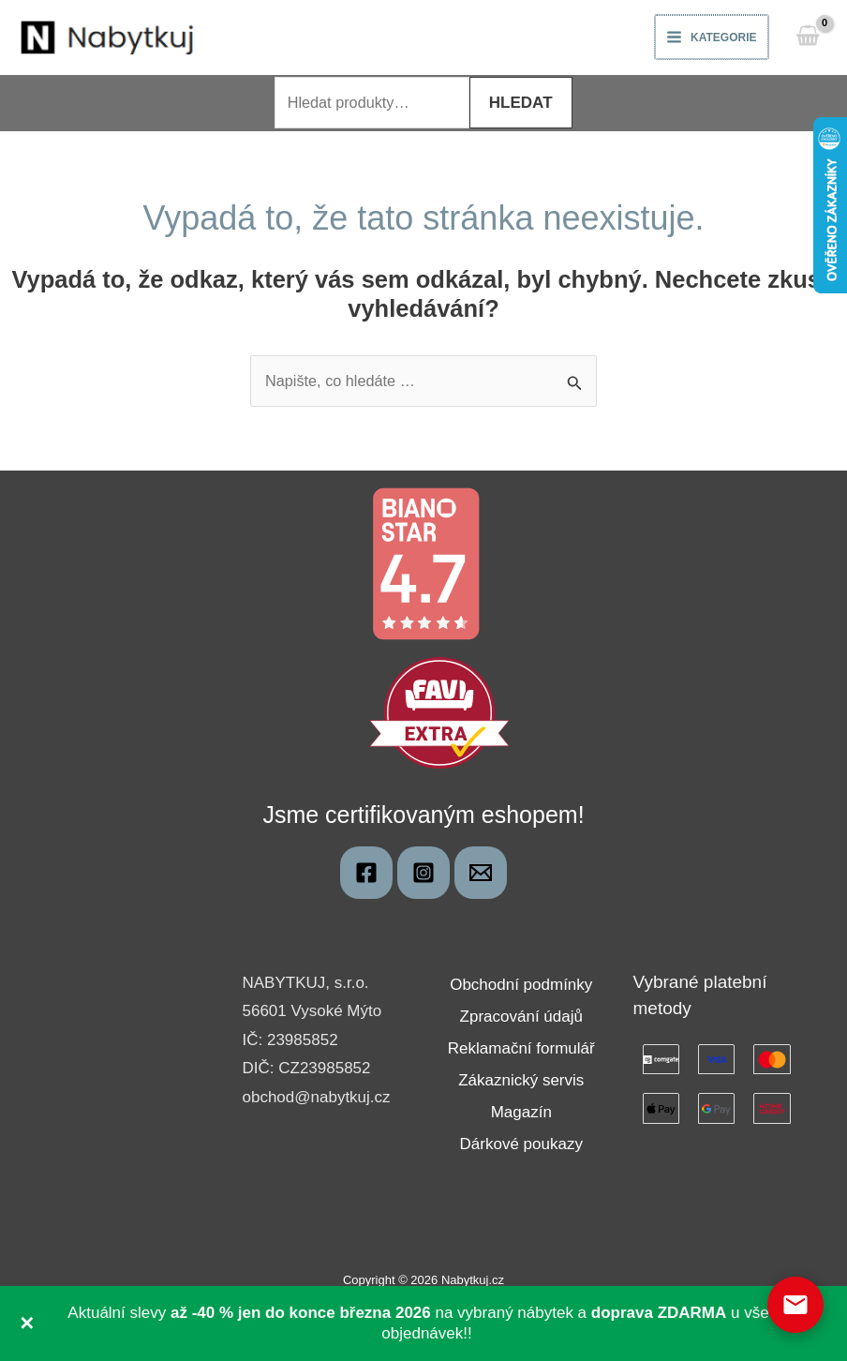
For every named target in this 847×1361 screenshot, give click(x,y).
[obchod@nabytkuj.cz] (481, 875)
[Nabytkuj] (365, 875)
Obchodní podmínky (521, 987)
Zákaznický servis (521, 1083)
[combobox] (372, 105)
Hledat (525, 105)
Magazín (521, 1115)
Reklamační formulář (521, 1051)
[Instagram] (423, 875)
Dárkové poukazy (521, 1147)
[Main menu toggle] (710, 38)
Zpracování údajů (521, 1019)
